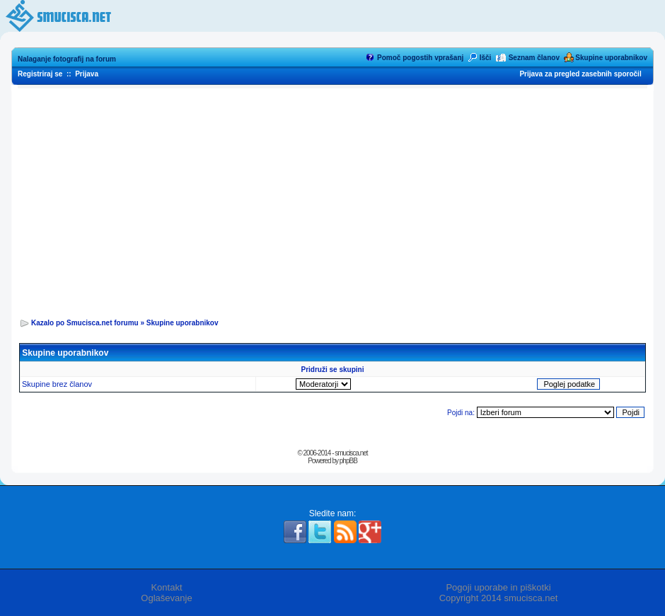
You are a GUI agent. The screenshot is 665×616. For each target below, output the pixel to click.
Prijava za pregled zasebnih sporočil (580, 74)
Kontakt (166, 587)
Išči (486, 58)
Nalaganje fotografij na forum (67, 59)
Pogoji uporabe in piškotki (498, 587)
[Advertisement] (332, 199)
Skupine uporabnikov (611, 58)
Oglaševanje (166, 598)
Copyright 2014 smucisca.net (498, 598)
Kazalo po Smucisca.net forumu (85, 323)
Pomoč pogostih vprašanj (420, 58)
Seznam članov (534, 58)
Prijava (86, 74)
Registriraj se (40, 74)
